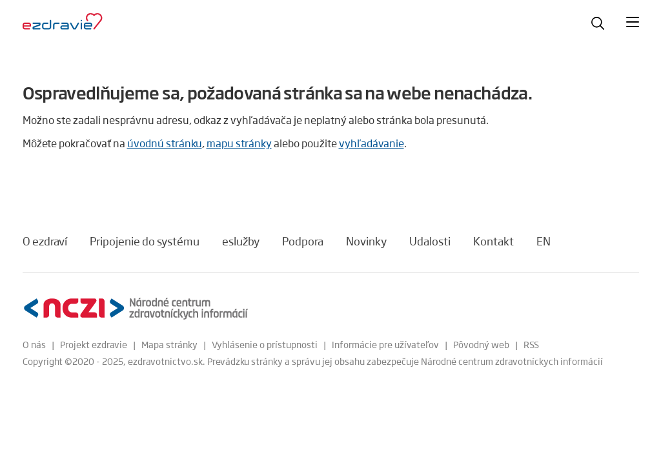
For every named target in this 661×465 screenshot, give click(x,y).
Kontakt (493, 241)
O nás (34, 344)
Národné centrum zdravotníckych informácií (512, 361)
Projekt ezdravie (93, 344)
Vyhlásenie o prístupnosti (265, 344)
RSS (531, 344)
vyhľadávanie (371, 143)
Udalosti (430, 241)
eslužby (240, 241)
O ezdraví (45, 241)
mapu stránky (239, 143)
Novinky (366, 241)
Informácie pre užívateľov (385, 344)
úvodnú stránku (164, 143)
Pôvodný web (481, 344)
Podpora (302, 241)
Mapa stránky (169, 344)
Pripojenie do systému (144, 241)
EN (543, 241)
